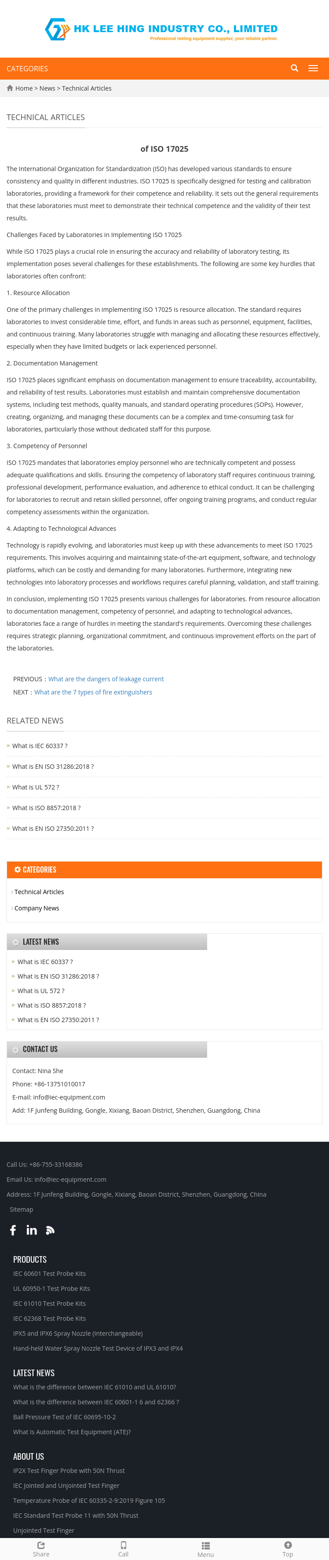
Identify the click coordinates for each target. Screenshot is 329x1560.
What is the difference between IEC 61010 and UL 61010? (94, 1387)
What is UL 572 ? (35, 787)
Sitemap (21, 1209)
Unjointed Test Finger (43, 1530)
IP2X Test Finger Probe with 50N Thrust (69, 1470)
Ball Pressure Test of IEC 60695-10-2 (64, 1417)
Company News (37, 908)
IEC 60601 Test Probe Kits (49, 1273)
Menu (205, 1549)
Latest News (34, 1372)
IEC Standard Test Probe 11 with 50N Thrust (76, 1515)
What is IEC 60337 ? (40, 746)
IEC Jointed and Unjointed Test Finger (66, 1485)
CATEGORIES (27, 68)
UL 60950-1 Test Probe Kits (51, 1288)
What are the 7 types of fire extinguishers (93, 692)
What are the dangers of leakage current (106, 679)
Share (41, 1548)
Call (123, 1548)
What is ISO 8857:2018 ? (46, 808)
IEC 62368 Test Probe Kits (49, 1318)
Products (30, 1259)
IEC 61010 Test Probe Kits (49, 1303)
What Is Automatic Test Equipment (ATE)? (72, 1432)
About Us (28, 1456)
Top (288, 1548)
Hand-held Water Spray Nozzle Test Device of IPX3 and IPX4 (98, 1348)
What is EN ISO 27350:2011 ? (53, 828)
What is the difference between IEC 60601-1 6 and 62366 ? (96, 1402)
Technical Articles (85, 88)
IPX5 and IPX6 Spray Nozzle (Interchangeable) (78, 1333)
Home (24, 88)
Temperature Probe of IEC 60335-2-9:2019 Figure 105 (89, 1500)
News (48, 88)
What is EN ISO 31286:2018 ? (53, 766)
